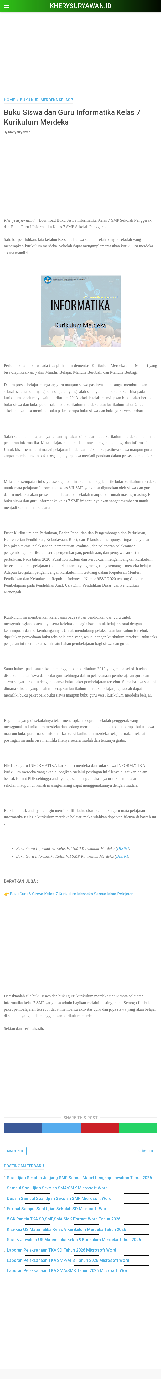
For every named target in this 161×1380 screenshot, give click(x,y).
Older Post (145, 1152)
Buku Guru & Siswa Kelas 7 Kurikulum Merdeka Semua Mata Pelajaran (71, 894)
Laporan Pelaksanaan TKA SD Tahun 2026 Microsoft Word (61, 1250)
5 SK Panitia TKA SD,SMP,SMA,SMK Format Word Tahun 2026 (63, 1219)
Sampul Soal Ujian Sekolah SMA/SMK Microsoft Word (57, 1188)
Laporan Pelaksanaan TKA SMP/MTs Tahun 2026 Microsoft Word (68, 1261)
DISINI (123, 849)
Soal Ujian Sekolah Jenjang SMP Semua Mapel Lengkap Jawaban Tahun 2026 (79, 1178)
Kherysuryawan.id (81, 6)
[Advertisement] (80, 54)
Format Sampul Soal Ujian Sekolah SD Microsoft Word (58, 1209)
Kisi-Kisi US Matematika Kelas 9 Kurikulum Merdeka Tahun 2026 (66, 1229)
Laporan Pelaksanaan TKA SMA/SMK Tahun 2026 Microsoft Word (68, 1271)
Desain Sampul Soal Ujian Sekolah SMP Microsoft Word (59, 1199)
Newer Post (15, 1152)
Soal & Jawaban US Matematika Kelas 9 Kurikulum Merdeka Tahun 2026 (74, 1240)
